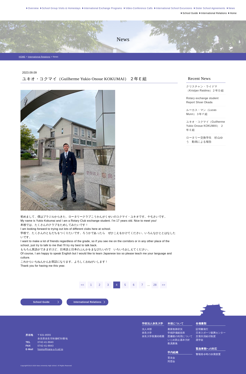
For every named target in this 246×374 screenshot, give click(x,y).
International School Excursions (174, 8)
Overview (33, 8)
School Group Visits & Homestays (61, 8)
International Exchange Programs (103, 8)
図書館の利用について (180, 336)
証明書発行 (202, 329)
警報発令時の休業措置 (208, 354)
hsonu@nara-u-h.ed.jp (50, 349)
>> (163, 284)
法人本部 (147, 329)
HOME (22, 57)
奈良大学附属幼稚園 (153, 336)
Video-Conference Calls (139, 8)
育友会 (171, 357)
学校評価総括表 (176, 332)
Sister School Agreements (210, 8)
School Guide (190, 13)
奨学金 (199, 340)
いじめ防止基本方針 (179, 340)
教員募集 (172, 343)
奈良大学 (147, 332)
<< (82, 284)
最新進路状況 (175, 329)
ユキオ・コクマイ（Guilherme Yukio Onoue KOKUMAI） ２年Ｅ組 (205, 125)
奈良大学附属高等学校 (10, 10)
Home (233, 13)
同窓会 (171, 361)
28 (155, 284)
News (232, 8)
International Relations (214, 13)
